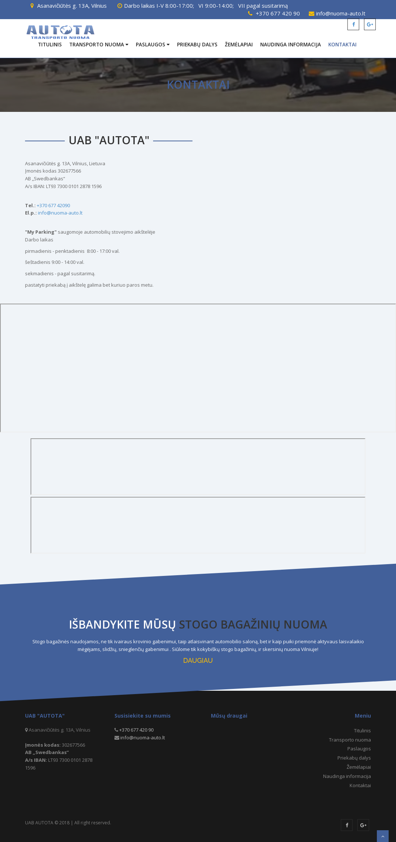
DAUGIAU (198, 660)
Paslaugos (153, 44)
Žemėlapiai (239, 44)
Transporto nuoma (98, 44)
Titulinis (50, 44)
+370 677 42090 (53, 205)
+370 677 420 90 (278, 13)
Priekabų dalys (197, 44)
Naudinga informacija (290, 44)
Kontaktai (342, 44)
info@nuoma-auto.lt (340, 13)
